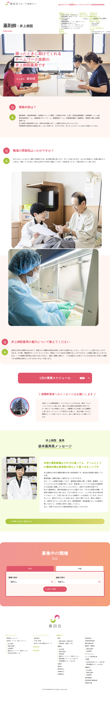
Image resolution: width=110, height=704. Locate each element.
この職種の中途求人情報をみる (52, 523)
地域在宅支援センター (14, 656)
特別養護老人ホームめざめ (67, 664)
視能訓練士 (88, 641)
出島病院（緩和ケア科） (66, 646)
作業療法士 (61, 675)
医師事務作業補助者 (91, 683)
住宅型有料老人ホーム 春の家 (95, 665)
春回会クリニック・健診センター (18, 654)
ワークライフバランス (76, 9)
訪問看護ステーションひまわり (68, 662)
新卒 (30, 571)
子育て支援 (37, 644)
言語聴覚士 (61, 677)
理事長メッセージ (12, 641)
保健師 (60, 667)
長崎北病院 (11, 649)
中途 (80, 571)
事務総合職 (88, 686)
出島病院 (10, 651)
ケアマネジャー (90, 657)
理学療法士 (61, 672)
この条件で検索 (51, 592)
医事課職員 (88, 681)
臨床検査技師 (89, 646)
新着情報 (100, 9)
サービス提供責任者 (91, 660)
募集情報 (90, 9)
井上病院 (10, 647)
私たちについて (50, 9)
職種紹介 (62, 9)
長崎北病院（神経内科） (66, 644)
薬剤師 (60, 669)
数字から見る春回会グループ (43, 646)
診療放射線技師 (90, 644)
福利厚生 (37, 641)
